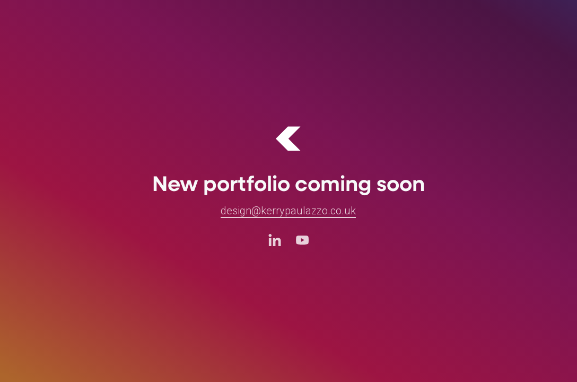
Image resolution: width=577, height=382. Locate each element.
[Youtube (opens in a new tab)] (302, 240)
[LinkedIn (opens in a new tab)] (274, 240)
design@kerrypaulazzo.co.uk (288, 210)
